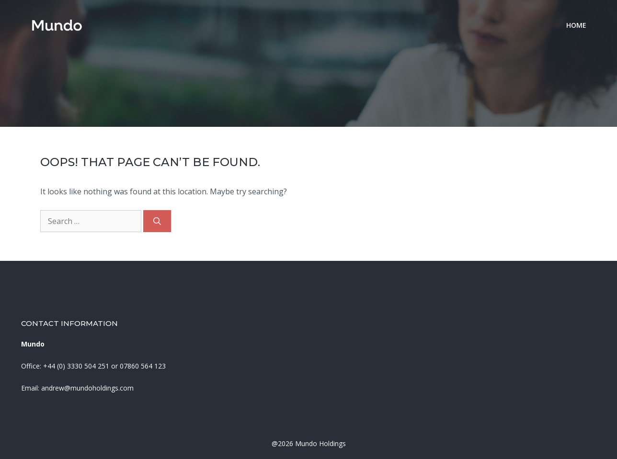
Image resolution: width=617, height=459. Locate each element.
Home (576, 25)
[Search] (157, 221)
